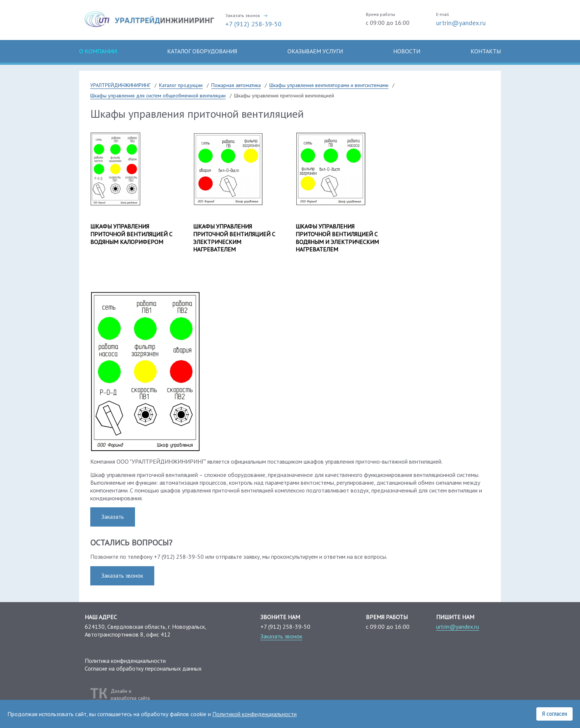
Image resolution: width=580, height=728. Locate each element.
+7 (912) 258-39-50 (253, 24)
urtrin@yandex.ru (461, 23)
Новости (406, 51)
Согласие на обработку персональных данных (143, 668)
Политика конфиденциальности (125, 660)
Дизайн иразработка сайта (130, 694)
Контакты (486, 51)
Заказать (112, 516)
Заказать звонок (242, 15)
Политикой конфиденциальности (254, 714)
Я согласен (554, 713)
